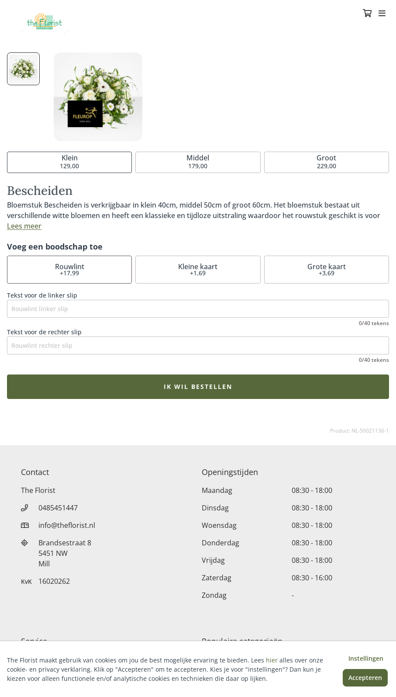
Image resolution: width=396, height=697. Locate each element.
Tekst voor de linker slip (42, 295)
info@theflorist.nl (66, 525)
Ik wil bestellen (198, 386)
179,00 (197, 161)
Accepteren (365, 677)
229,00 (326, 161)
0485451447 (58, 508)
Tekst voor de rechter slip (44, 332)
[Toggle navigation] (382, 13)
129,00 (69, 161)
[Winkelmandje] (367, 13)
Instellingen (365, 658)
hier (272, 660)
